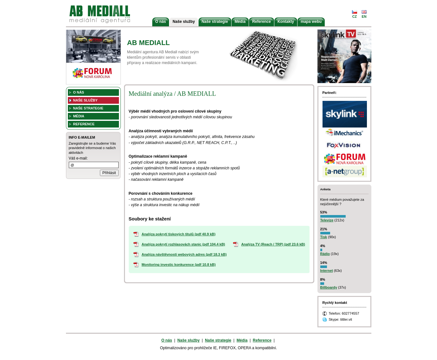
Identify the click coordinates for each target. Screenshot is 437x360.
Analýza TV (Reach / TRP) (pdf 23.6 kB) (273, 244)
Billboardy (328, 287)
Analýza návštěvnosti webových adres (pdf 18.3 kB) (184, 254)
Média (240, 21)
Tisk (323, 237)
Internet (326, 270)
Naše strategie (215, 21)
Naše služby (184, 21)
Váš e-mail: (78, 158)
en (364, 16)
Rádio (325, 254)
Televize (327, 220)
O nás (160, 21)
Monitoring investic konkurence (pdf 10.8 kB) (179, 264)
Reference (261, 21)
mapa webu (311, 21)
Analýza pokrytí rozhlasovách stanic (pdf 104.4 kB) (183, 244)
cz (354, 16)
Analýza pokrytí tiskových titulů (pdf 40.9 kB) (179, 234)
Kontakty (285, 21)
